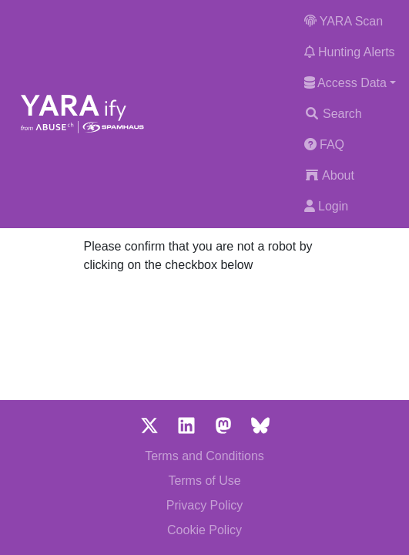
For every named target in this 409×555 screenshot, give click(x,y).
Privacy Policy (204, 505)
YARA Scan (344, 21)
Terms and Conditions (204, 455)
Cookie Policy (204, 529)
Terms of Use (204, 480)
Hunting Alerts (349, 52)
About (329, 175)
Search (333, 113)
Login (326, 206)
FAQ (324, 144)
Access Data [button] (345, 82)
